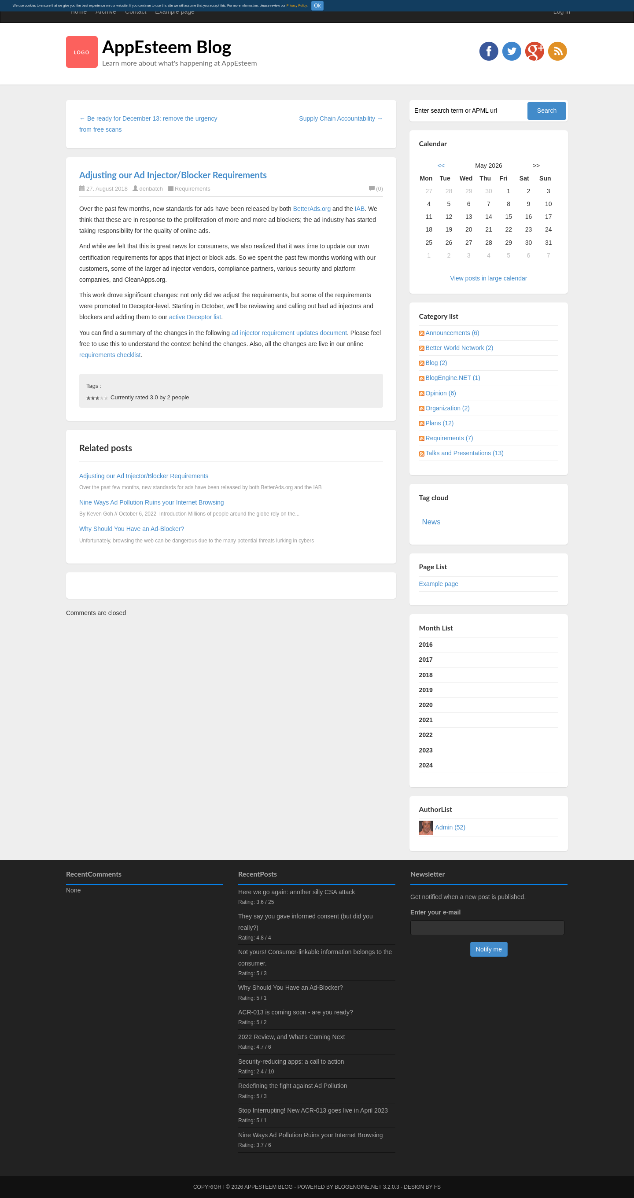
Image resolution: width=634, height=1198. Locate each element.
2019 (426, 689)
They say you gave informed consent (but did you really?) (305, 922)
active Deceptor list (195, 317)
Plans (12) (440, 423)
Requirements (192, 188)
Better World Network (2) (460, 347)
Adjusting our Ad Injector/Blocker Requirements (173, 175)
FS (437, 1187)
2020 (426, 704)
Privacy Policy (297, 5)
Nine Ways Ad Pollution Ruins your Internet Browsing (151, 502)
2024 (426, 765)
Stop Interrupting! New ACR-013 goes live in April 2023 (313, 1110)
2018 (426, 674)
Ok (317, 6)
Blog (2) (436, 362)
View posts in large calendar (488, 278)
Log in (561, 11)
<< (441, 165)
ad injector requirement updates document (289, 332)
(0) (376, 188)
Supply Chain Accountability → (341, 118)
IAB (360, 208)
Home (78, 11)
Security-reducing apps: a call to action (291, 1061)
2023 (426, 750)
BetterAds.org (312, 208)
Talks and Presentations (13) (465, 453)
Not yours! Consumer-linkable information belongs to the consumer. (315, 957)
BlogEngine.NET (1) (453, 377)
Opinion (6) (441, 393)
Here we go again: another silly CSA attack (296, 892)
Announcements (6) (452, 332)
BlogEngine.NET (358, 1187)
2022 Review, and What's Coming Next (291, 1036)
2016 (426, 644)
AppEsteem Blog (166, 46)
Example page (175, 11)
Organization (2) (448, 408)
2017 (426, 659)
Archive (106, 11)
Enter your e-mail (435, 912)
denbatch (151, 188)
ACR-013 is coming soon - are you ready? (295, 1012)
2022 (426, 734)
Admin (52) (450, 827)
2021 (426, 719)
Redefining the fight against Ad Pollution (292, 1085)
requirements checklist (109, 354)
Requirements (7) (449, 438)
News (431, 522)
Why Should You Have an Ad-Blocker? (131, 528)
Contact (135, 11)
